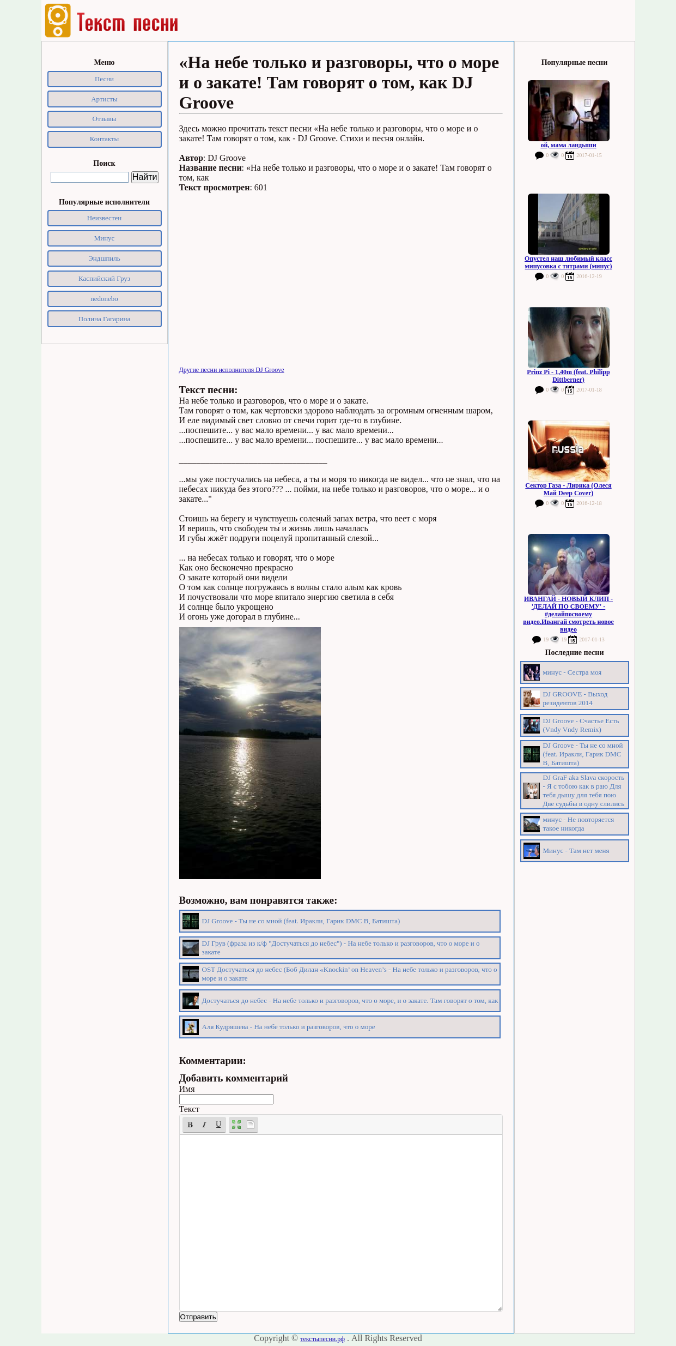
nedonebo (104, 299)
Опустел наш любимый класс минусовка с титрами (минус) (568, 262)
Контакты (104, 139)
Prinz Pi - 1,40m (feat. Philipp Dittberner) (568, 375)
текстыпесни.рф (322, 1339)
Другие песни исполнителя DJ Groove (231, 370)
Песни (104, 79)
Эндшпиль (104, 258)
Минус (104, 238)
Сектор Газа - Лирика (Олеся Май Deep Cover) (568, 489)
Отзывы (105, 119)
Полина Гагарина (104, 319)
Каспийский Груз (104, 278)
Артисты (104, 99)
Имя (187, 1088)
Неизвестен (104, 218)
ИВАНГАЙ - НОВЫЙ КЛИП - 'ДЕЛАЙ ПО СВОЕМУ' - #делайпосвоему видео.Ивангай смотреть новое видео (568, 614)
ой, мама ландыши (568, 145)
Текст (189, 1109)
